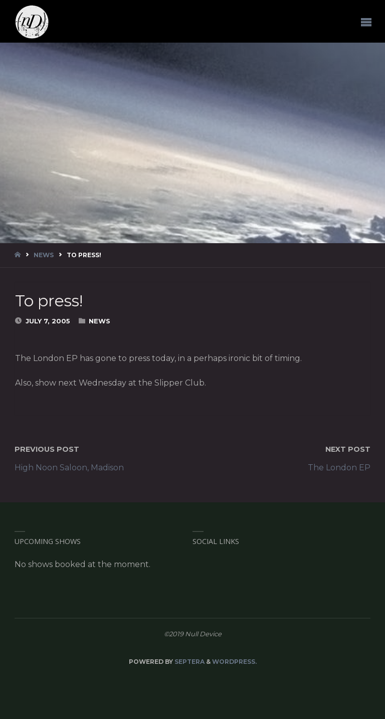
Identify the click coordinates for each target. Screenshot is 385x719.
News (44, 255)
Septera (189, 661)
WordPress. (234, 661)
